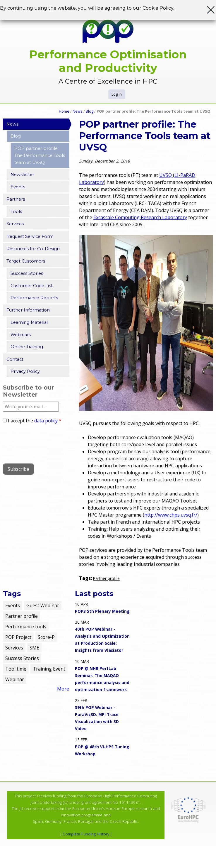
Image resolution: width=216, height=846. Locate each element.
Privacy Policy (25, 371)
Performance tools (25, 626)
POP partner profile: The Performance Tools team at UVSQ (39, 155)
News (78, 111)
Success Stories (27, 273)
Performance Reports (34, 297)
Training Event (49, 669)
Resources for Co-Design (33, 248)
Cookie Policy (158, 8)
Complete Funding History (86, 834)
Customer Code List (32, 285)
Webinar (14, 679)
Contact (14, 359)
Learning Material (29, 322)
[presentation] (47, 441)
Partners (15, 199)
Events (18, 186)
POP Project (18, 637)
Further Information (28, 310)
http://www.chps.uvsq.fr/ (170, 515)
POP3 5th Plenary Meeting (102, 611)
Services (15, 223)
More (63, 689)
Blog (89, 111)
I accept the (34, 420)
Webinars (21, 334)
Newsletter (22, 174)
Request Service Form (30, 236)
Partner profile (106, 578)
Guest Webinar (42, 605)
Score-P (46, 637)
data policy (46, 420)
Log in (117, 94)
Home (64, 111)
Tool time (15, 669)
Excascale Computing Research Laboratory (140, 217)
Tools (16, 211)
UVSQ (166, 175)
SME (34, 647)
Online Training (27, 346)
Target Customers (25, 261)
